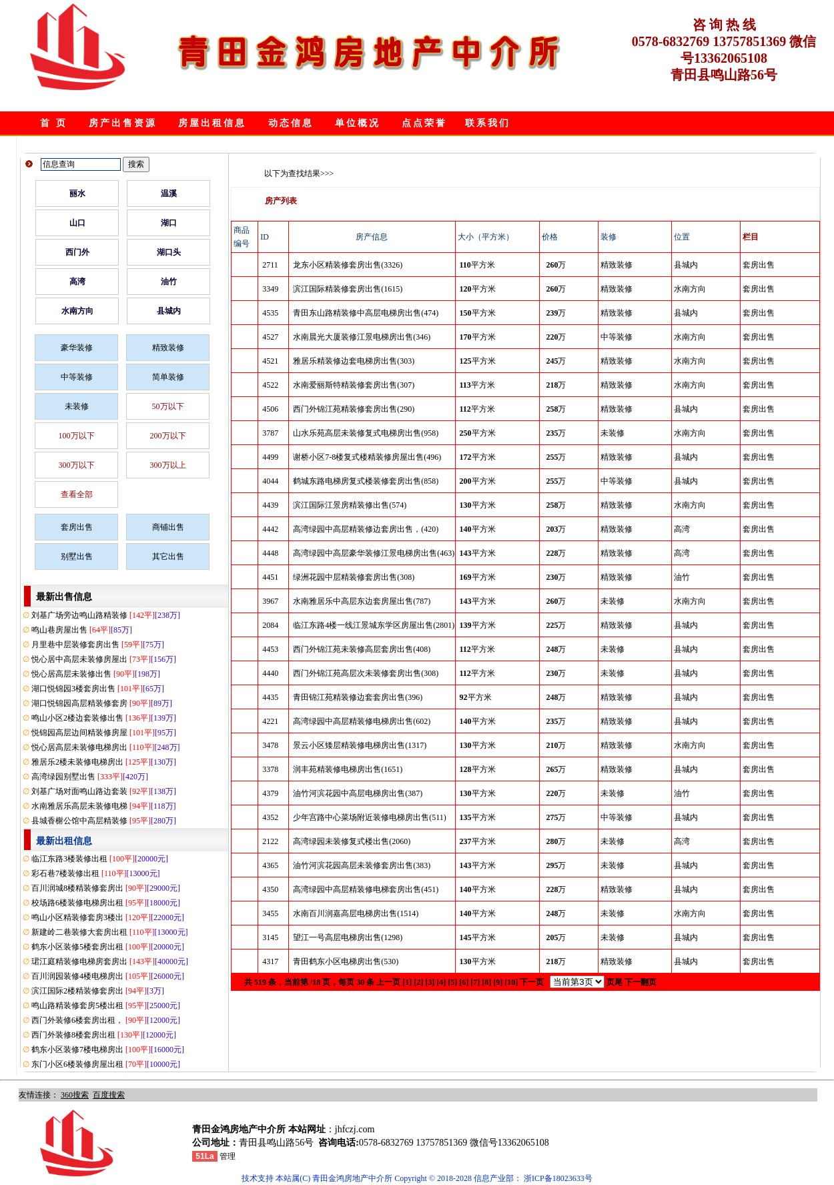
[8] (486, 982)
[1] (407, 982)
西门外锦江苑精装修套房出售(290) (353, 409)
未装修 (77, 406)
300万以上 (168, 465)
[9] (497, 982)
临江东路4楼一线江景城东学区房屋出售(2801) (373, 625)
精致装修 (168, 347)
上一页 (388, 982)
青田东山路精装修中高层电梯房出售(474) (365, 313)
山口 (77, 223)
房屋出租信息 (212, 123)
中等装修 (77, 377)
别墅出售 (77, 556)
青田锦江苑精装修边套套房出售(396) (357, 697)
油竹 (169, 281)
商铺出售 (168, 527)
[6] (463, 982)
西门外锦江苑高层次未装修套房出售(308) (365, 673)
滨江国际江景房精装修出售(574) (349, 505)
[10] (511, 982)
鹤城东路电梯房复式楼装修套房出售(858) (365, 481)
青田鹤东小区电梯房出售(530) (345, 961)
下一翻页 (640, 982)
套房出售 (77, 527)
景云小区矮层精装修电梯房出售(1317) (359, 745)
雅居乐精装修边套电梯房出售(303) (353, 361)
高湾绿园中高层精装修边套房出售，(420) (365, 529)
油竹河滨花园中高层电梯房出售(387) (357, 793)
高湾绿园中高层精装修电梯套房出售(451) (365, 889)
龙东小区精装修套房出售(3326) (347, 265)
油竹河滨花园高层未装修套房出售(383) (361, 865)
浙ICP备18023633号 (558, 1178)
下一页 (532, 982)
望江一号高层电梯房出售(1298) (347, 937)
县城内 (169, 311)
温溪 (169, 193)
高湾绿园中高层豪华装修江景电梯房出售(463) (373, 553)
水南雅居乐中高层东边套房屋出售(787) (361, 601)
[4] (441, 982)
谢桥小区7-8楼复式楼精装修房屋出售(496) (367, 457)
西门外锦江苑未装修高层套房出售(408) (361, 649)
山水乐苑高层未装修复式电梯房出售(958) (365, 433)
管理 (228, 1156)
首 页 (53, 123)
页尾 (614, 982)
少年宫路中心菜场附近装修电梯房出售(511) (369, 817)
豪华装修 (77, 347)
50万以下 (168, 406)
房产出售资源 (123, 123)
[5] (452, 982)
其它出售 (168, 556)
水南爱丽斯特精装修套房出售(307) (353, 385)
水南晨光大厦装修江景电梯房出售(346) (361, 337)
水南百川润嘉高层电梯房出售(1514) (355, 913)
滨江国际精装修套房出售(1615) (347, 289)
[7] (475, 982)
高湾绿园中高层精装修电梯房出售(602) (361, 721)
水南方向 (77, 311)
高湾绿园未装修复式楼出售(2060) (351, 841)
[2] (418, 982)
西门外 (77, 252)
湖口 (169, 223)
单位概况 (357, 123)
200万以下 (168, 435)
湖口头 (169, 252)
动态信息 (291, 123)
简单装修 (168, 377)
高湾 (77, 281)
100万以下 (77, 435)
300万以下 (77, 465)
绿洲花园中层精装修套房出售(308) (353, 577)
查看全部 (77, 494)
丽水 (77, 193)
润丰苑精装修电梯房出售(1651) (347, 769)
